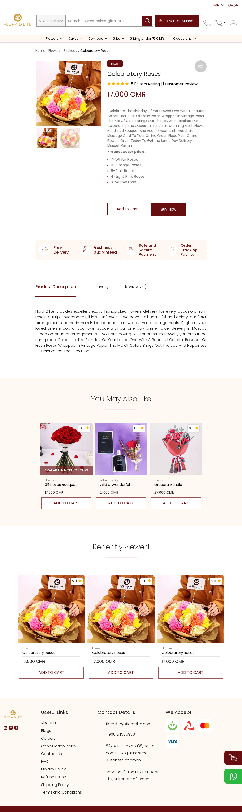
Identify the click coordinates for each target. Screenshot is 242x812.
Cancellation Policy (58, 746)
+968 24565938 (120, 734)
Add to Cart (127, 208)
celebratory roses (38, 653)
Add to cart (66, 503)
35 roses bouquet (61, 485)
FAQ (44, 762)
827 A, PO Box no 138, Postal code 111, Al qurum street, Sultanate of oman (130, 753)
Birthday (70, 50)
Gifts (116, 38)
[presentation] (29, 468)
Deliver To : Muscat (176, 20)
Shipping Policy (55, 785)
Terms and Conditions (61, 792)
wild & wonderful (115, 485)
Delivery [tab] (100, 286)
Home (40, 50)
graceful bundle (168, 485)
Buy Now (168, 209)
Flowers (52, 38)
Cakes (73, 38)
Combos (95, 38)
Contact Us (51, 754)
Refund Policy (53, 777)
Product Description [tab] (55, 286)
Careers (48, 738)
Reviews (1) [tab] (136, 286)
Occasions (182, 38)
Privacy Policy (53, 769)
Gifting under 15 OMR (147, 38)
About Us (49, 723)
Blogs (46, 731)
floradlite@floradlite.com (128, 724)
